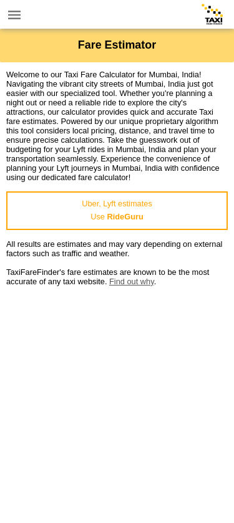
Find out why (131, 281)
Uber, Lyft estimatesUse (117, 210)
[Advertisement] (117, 403)
